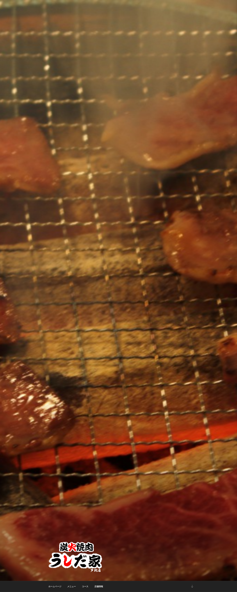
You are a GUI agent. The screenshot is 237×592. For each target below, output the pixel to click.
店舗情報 (98, 586)
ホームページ (54, 586)
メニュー (71, 586)
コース (85, 586)
